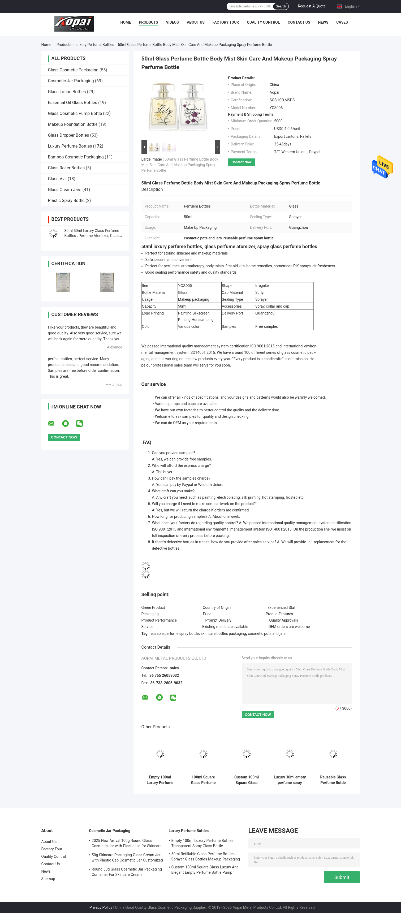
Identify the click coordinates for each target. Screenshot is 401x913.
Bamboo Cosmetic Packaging (76, 157)
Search (281, 6)
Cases (342, 22)
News (323, 22)
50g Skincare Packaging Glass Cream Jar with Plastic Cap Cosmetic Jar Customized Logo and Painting (127, 858)
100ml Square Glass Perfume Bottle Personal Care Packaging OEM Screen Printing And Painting (203, 780)
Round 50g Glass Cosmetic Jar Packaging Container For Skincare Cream (127, 872)
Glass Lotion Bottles (67, 91)
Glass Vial (57, 178)
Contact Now (242, 162)
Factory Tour (226, 22)
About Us (196, 22)
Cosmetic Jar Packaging (71, 80)
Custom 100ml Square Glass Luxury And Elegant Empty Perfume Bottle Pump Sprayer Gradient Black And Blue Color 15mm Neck (246, 780)
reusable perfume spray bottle (174, 633)
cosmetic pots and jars (267, 633)
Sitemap (48, 879)
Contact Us (299, 22)
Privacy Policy (100, 907)
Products (148, 22)
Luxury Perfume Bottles (95, 44)
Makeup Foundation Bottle (73, 124)
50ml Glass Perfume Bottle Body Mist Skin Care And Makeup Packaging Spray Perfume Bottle (179, 165)
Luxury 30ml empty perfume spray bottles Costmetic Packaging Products (290, 780)
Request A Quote (311, 6)
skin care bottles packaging (223, 633)
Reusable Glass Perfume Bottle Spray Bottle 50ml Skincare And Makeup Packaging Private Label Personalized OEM (333, 780)
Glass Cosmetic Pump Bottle (75, 113)
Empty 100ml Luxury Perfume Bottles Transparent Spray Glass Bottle (160, 780)
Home (125, 22)
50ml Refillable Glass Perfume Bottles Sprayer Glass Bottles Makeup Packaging (205, 856)
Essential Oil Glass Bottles (72, 102)
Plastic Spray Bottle (66, 200)
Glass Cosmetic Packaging (73, 69)
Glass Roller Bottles (66, 167)
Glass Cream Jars (64, 189)
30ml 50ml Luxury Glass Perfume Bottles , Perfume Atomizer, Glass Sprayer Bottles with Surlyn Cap (91, 236)
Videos (172, 22)
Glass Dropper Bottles (68, 135)
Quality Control (263, 22)
